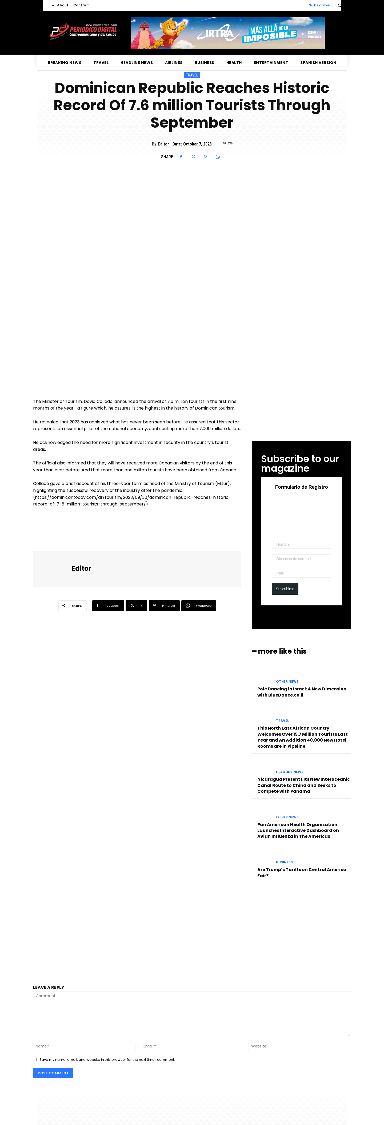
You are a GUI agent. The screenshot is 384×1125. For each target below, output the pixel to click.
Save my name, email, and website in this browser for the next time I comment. (107, 1059)
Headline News (289, 772)
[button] (339, 5)
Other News (287, 681)
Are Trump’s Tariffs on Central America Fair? (301, 873)
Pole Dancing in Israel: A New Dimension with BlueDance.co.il (301, 692)
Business (284, 862)
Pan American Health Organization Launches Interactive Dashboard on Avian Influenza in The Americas (298, 831)
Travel (192, 75)
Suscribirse (285, 589)
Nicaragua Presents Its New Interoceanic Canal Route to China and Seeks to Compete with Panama (303, 785)
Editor (163, 144)
